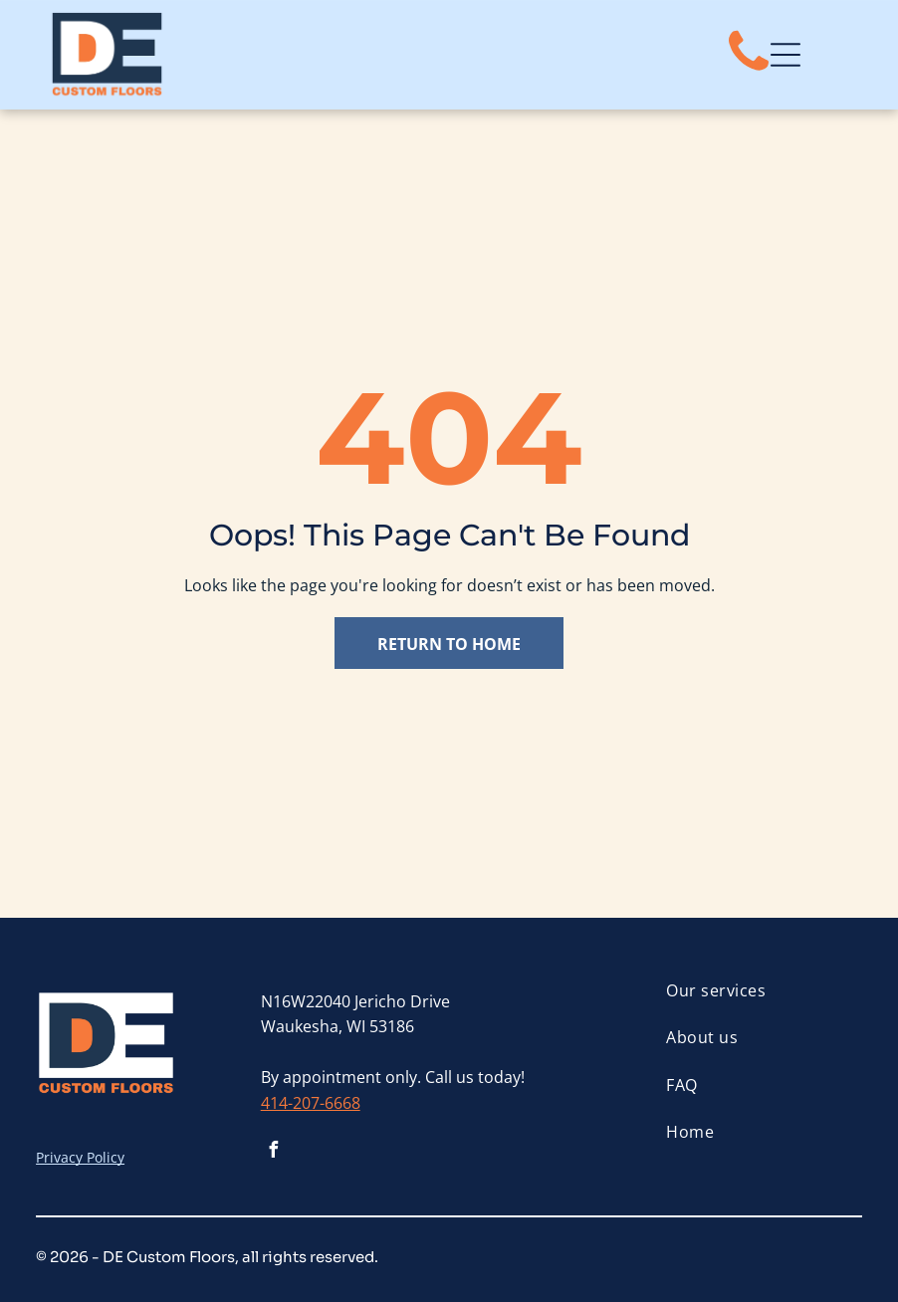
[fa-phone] (749, 72)
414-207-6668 (310, 1103)
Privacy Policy (80, 1157)
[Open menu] (785, 55)
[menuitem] (763, 991)
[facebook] (274, 1152)
